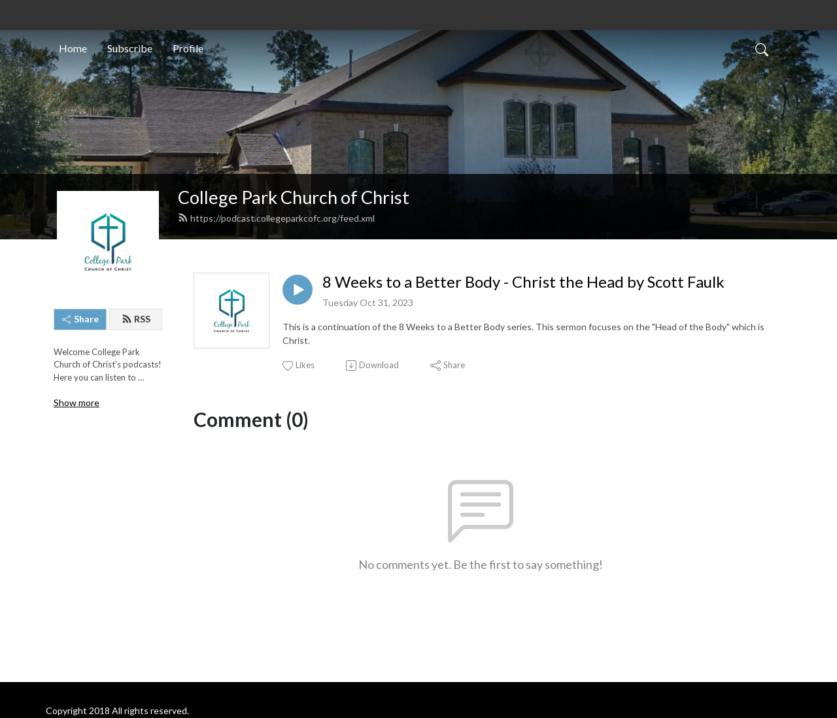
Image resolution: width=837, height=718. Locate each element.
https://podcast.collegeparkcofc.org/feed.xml (276, 218)
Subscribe (129, 48)
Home (73, 48)
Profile (188, 48)
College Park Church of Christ (293, 197)
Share (80, 318)
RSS (136, 318)
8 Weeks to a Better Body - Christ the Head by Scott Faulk (523, 282)
